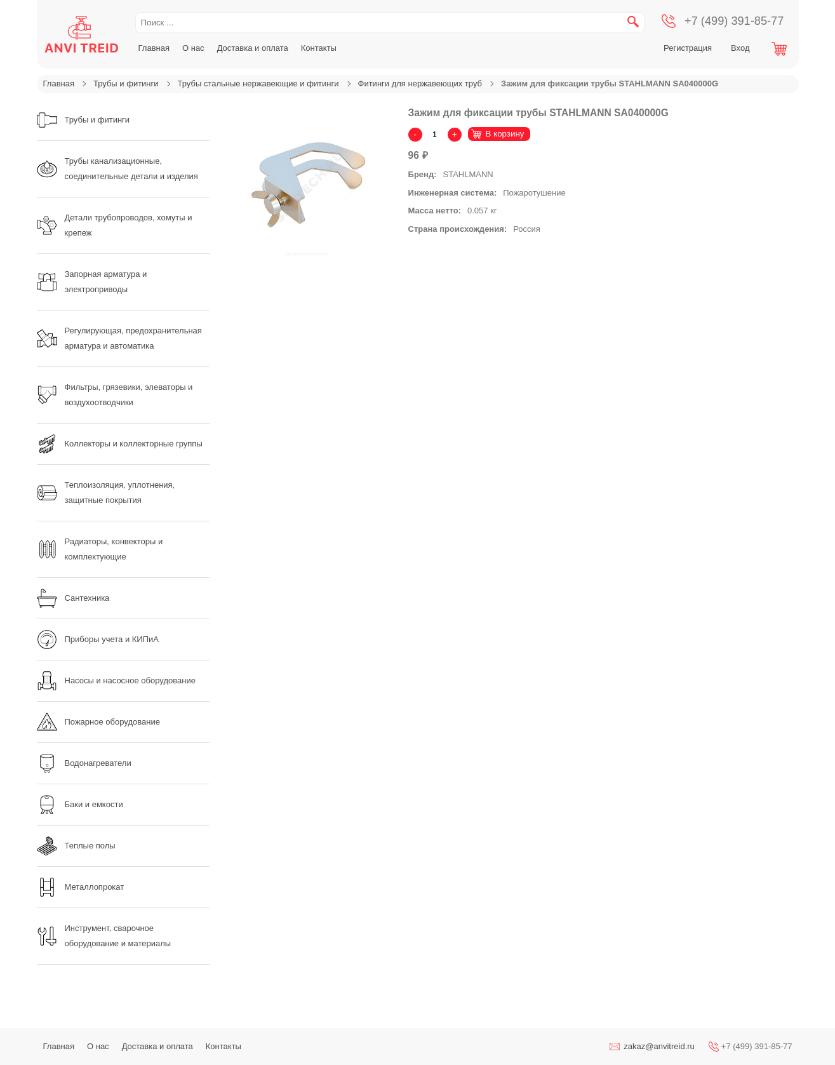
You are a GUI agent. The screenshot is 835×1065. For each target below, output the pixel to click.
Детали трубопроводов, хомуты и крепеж (114, 225)
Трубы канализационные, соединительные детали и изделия (117, 168)
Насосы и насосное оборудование (116, 680)
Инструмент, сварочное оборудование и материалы (104, 935)
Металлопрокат (80, 887)
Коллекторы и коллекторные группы (120, 444)
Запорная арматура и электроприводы (92, 281)
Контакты (319, 48)
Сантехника (73, 598)
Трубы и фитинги (126, 83)
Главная (154, 48)
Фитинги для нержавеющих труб (420, 83)
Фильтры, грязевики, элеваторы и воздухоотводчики (115, 394)
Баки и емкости (80, 804)
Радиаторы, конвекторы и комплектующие (100, 549)
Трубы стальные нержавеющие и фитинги (258, 83)
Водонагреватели (84, 763)
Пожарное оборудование (98, 722)
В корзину (505, 133)
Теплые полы (76, 846)
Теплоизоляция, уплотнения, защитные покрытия (106, 492)
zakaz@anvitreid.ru (659, 1046)
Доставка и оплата (252, 48)
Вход (740, 48)
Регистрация (688, 48)
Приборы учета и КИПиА (98, 639)
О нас (193, 48)
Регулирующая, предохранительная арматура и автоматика (119, 338)
